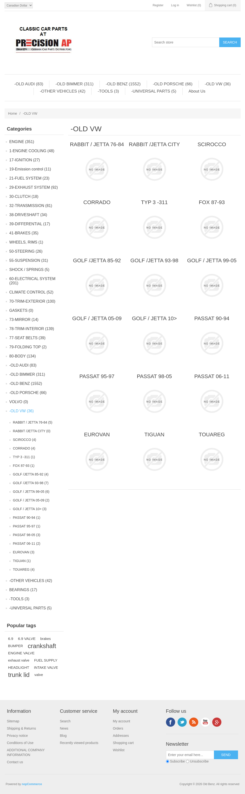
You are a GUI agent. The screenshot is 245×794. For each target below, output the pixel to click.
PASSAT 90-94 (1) (26, 517)
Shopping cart (123, 743)
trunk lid (19, 674)
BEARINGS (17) (23, 590)
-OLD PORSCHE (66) (172, 84)
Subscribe (177, 761)
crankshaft (42, 646)
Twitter (182, 722)
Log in (175, 5)
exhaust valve (18, 660)
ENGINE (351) (21, 142)
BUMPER (15, 646)
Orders (118, 728)
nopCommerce (32, 784)
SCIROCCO (212, 144)
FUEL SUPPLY (45, 660)
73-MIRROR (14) (24, 320)
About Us (197, 91)
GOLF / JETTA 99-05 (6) (31, 492)
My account (121, 721)
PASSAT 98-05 (154, 376)
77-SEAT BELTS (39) (27, 338)
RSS (193, 722)
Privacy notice (17, 736)
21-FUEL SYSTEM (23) (29, 178)
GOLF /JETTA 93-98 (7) (31, 483)
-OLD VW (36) (218, 84)
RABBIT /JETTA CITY (154, 144)
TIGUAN (154, 434)
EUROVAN (97, 434)
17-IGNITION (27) (24, 160)
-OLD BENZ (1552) (123, 84)
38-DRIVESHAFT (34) (28, 215)
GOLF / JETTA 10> (154, 318)
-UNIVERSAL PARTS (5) (153, 91)
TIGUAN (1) (22, 561)
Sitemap (13, 721)
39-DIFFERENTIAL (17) (29, 224)
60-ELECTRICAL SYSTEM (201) (32, 281)
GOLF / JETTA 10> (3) (29, 509)
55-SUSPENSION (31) (28, 260)
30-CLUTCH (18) (24, 196)
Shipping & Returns (21, 728)
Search (65, 721)
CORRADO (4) (24, 448)
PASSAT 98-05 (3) (26, 535)
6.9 (10, 639)
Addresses (121, 736)
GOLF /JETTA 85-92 (97, 260)
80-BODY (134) (22, 356)
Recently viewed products (79, 743)
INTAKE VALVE (46, 667)
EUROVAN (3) (23, 552)
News (64, 728)
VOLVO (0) (18, 402)
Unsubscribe (199, 761)
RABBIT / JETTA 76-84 (97, 144)
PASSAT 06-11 (211, 376)
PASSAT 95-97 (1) (26, 526)
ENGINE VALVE (21, 653)
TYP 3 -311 (154, 202)
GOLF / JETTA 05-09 (97, 318)
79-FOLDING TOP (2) (28, 347)
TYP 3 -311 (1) (24, 457)
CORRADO (96, 202)
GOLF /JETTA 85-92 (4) (31, 474)
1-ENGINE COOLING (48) (31, 151)
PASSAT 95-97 (97, 376)
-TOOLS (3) (108, 91)
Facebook (170, 722)
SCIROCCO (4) (24, 440)
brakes (45, 639)
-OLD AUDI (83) (28, 84)
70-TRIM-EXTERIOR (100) (32, 301)
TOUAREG (212, 434)
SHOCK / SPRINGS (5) (29, 270)
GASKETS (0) (21, 310)
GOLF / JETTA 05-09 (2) (31, 500)
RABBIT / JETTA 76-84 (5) (33, 422)
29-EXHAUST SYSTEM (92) (33, 187)
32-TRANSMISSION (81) (30, 206)
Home (12, 113)
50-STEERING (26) (26, 251)
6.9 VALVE (27, 639)
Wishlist (119, 750)
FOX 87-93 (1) (23, 466)
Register (158, 5)
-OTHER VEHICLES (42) (62, 91)
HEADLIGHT (18, 667)
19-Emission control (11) (30, 169)
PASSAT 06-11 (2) (26, 543)
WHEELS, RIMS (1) (26, 242)
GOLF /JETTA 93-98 (154, 260)
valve (38, 675)
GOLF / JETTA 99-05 (212, 260)
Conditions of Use (20, 743)
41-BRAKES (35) (24, 233)
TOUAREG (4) (24, 569)
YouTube (205, 722)
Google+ (216, 722)
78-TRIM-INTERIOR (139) (31, 329)
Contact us (15, 762)
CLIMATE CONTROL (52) (31, 292)
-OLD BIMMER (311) (74, 84)
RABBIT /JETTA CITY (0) (32, 431)
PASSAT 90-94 (211, 318)
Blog (63, 736)
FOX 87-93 (212, 202)
